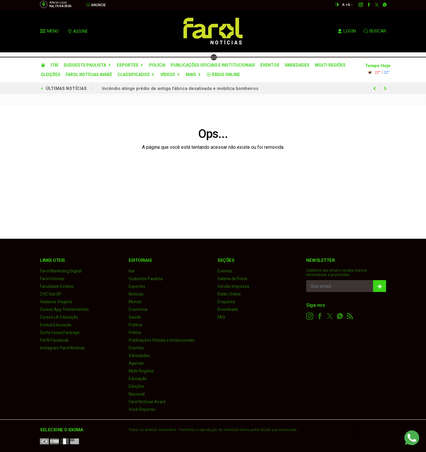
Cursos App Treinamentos (64, 309)
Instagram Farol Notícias (62, 348)
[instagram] (357, 4)
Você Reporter (142, 409)
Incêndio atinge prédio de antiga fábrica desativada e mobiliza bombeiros (180, 88)
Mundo (135, 301)
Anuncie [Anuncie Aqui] (96, 5)
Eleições (50, 74)
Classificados (133, 74)
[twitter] (373, 4)
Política (135, 324)
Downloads (227, 309)
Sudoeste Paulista (85, 65)
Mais (191, 74)
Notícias (136, 294)
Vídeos (167, 74)
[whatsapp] (381, 4)
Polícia (157, 65)
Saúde (135, 317)
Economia (138, 309)
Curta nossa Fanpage (60, 332)
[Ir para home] (43, 65)
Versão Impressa (233, 286)
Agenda (136, 363)
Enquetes (226, 301)
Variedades (297, 65)
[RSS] (350, 316)
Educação (138, 378)
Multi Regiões (330, 65)
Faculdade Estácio (57, 286)
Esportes (127, 65)
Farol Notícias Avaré (89, 74)
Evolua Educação (56, 324)
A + (345, 5)
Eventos (269, 65)
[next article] (374, 88)
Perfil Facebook (54, 340)
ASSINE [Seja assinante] (77, 31)
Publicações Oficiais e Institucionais (213, 65)
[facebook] (365, 4)
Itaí (54, 65)
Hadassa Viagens (56, 301)
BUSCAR (375, 31)
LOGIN (347, 31)
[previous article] (385, 88)
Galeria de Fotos (232, 278)
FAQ (221, 317)
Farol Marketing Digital (60, 271)
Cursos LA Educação (59, 317)
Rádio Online (223, 74)
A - (350, 5)
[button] (43, 32)
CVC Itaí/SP (51, 294)
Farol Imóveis (52, 278)
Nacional (137, 394)
